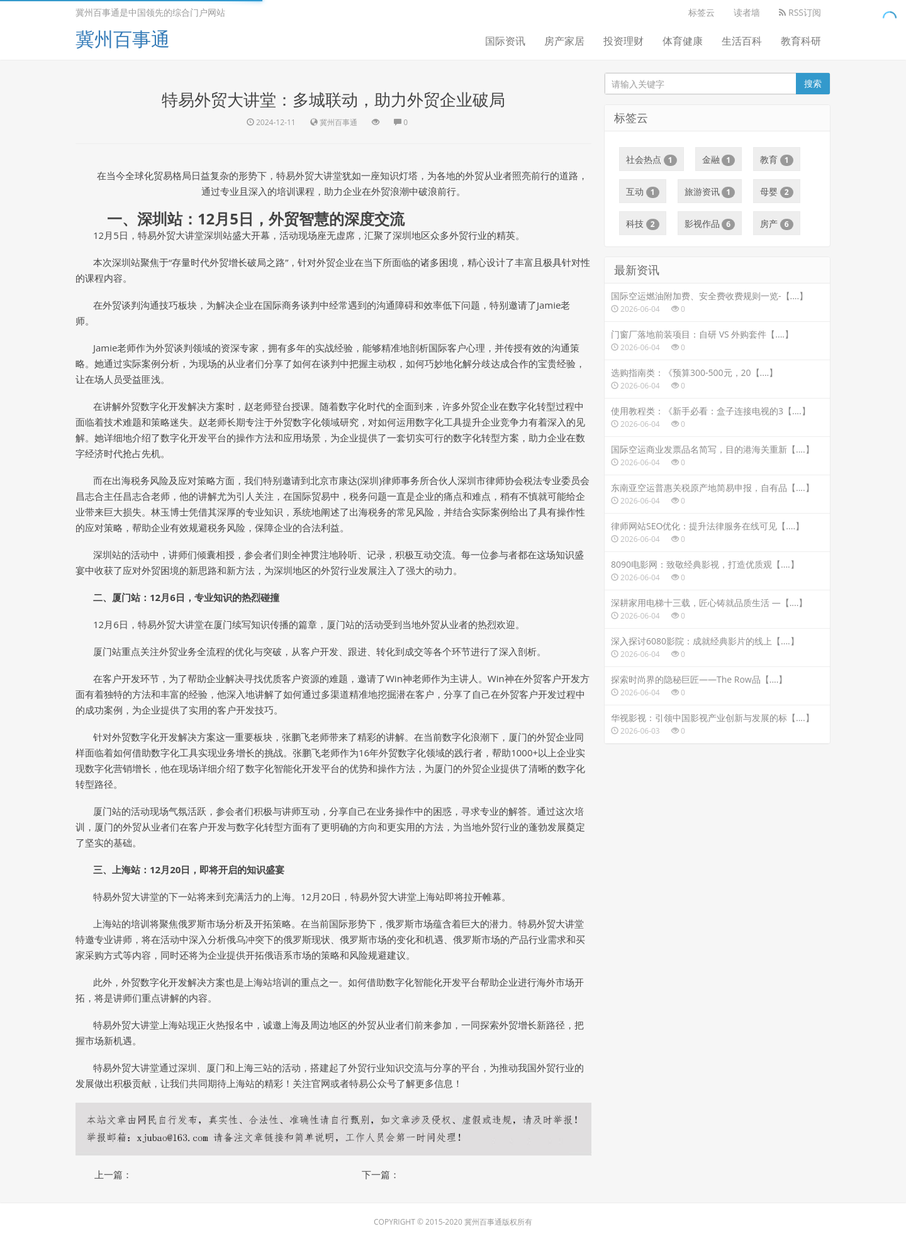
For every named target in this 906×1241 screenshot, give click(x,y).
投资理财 (623, 41)
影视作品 (710, 224)
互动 (642, 191)
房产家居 (564, 41)
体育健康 (683, 41)
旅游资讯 (710, 191)
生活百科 (742, 41)
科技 (642, 224)
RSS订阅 (800, 12)
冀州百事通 (123, 39)
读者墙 (747, 12)
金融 (718, 159)
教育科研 (801, 41)
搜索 (813, 83)
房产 (776, 224)
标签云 (701, 12)
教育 (776, 159)
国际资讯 (505, 41)
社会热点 (651, 159)
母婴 (776, 191)
